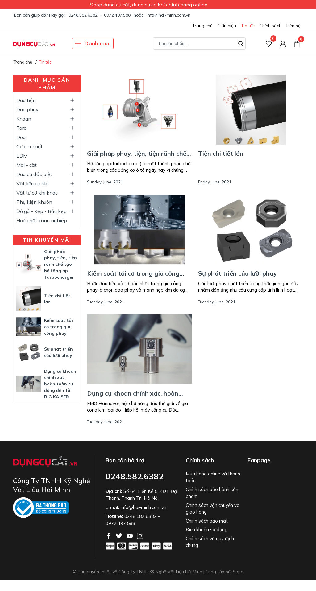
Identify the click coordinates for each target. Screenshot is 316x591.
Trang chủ (202, 25)
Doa (21, 137)
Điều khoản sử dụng (206, 529)
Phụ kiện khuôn (34, 202)
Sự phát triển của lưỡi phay (237, 273)
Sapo (238, 571)
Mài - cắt (26, 165)
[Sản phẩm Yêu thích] (269, 43)
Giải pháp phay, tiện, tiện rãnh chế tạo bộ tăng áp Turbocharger (60, 264)
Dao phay (27, 109)
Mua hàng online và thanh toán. (213, 477)
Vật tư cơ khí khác (37, 193)
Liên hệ (293, 25)
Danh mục (92, 43)
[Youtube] (130, 535)
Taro (21, 128)
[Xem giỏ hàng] (296, 43)
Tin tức (248, 25)
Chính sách (270, 25)
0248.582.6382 (83, 15)
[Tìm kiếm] (241, 43)
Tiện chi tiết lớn (220, 153)
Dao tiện (26, 100)
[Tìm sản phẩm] (199, 43)
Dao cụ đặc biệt (34, 174)
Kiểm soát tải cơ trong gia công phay (58, 327)
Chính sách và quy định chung (210, 542)
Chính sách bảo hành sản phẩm (212, 492)
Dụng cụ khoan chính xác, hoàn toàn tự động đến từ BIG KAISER (60, 384)
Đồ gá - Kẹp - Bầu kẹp (41, 211)
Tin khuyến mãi (47, 240)
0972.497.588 (117, 15)
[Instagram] (140, 535)
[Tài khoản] (283, 43)
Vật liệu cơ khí (32, 183)
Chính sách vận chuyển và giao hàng (212, 508)
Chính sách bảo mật (207, 521)
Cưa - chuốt (29, 146)
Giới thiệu (227, 25)
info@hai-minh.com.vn (168, 15)
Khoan (23, 119)
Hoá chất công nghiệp (41, 220)
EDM (21, 156)
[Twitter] (119, 535)
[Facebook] (109, 535)
